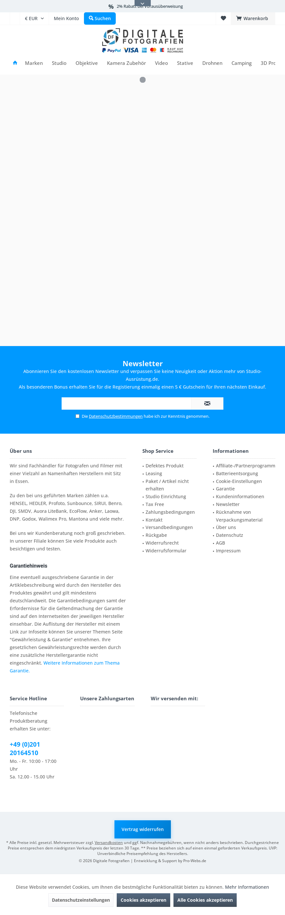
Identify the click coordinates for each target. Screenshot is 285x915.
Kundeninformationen (240, 496)
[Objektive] (86, 63)
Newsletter (228, 504)
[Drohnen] (212, 63)
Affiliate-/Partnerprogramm (245, 466)
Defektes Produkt (165, 466)
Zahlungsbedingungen (170, 512)
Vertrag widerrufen (143, 829)
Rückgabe (156, 535)
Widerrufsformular (166, 551)
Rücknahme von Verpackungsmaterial (239, 516)
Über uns (226, 527)
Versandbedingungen (169, 527)
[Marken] (33, 63)
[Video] (161, 63)
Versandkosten (109, 842)
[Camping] (241, 63)
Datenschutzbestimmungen (116, 416)
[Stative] (185, 63)
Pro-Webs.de (194, 860)
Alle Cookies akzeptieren (205, 900)
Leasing (154, 473)
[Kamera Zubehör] (126, 63)
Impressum (228, 551)
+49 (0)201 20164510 (25, 748)
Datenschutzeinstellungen (81, 900)
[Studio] (59, 63)
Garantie (225, 489)
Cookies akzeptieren (143, 900)
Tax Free (155, 504)
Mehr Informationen (247, 887)
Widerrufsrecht (162, 543)
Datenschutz (229, 535)
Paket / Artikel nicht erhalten (167, 485)
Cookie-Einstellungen (239, 481)
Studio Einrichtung (166, 496)
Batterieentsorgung (237, 473)
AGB (220, 543)
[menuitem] (15, 18)
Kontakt (154, 520)
